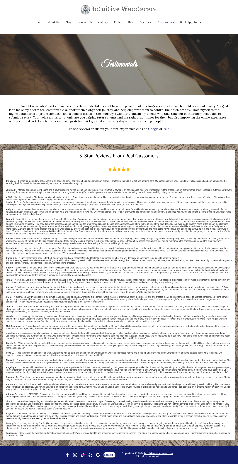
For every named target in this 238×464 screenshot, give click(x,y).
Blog (68, 22)
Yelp (166, 129)
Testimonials (165, 22)
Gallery (103, 22)
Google (153, 129)
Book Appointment (192, 22)
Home (37, 22)
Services (145, 22)
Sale (131, 22)
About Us (53, 22)
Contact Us (84, 22)
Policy (118, 22)
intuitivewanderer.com (158, 453)
